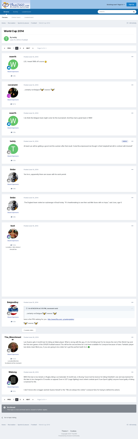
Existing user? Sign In (116, 4)
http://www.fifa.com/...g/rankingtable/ (61, 319)
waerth (12, 56)
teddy (14, 37)
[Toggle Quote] (27, 308)
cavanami (13, 85)
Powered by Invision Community (69, 436)
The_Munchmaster (12, 338)
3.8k (13, 76)
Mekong (13, 372)
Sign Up (131, 4)
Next (28, 48)
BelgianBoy (12, 302)
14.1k (13, 391)
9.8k (13, 188)
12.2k (13, 359)
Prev (9, 48)
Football (25, 40)
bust (13, 226)
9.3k (13, 321)
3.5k (13, 160)
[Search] (109, 11)
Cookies (73, 431)
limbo (12, 169)
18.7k (13, 104)
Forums (5, 17)
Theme (65, 431)
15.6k (13, 245)
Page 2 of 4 (41, 48)
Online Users (16, 17)
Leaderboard (28, 17)
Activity (15, 12)
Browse (6, 13)
